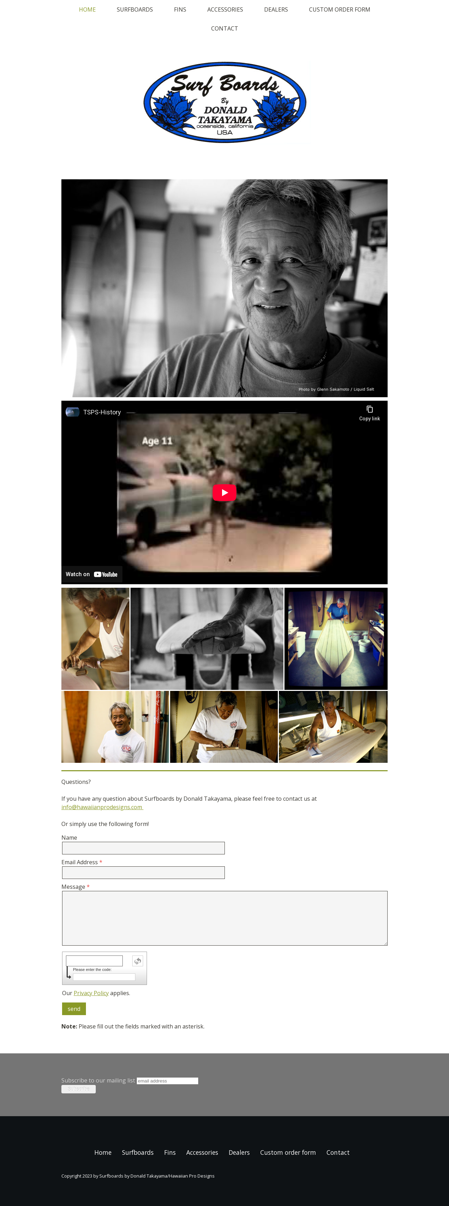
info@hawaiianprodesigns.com (102, 807)
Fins (180, 9)
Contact (224, 28)
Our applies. (96, 993)
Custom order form (339, 9)
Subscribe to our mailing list (98, 1080)
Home (87, 9)
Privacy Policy (91, 993)
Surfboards (135, 9)
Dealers (276, 9)
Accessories (225, 9)
